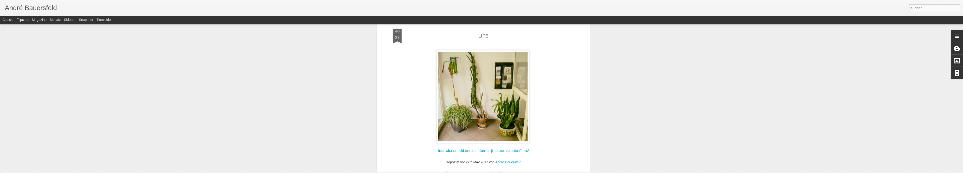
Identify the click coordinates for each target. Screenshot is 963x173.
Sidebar (70, 20)
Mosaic (55, 20)
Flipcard (23, 20)
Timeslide (104, 20)
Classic (7, 20)
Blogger (499, 170)
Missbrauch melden (516, 170)
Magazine (39, 20)
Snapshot (86, 20)
